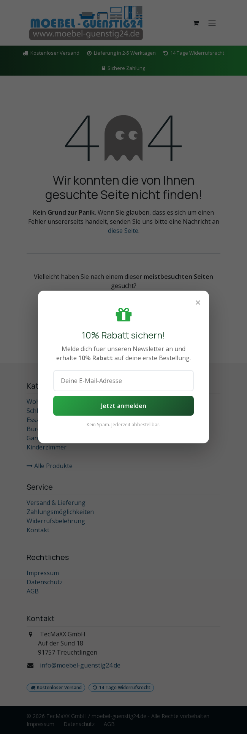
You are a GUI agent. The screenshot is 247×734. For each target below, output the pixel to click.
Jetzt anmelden (123, 406)
